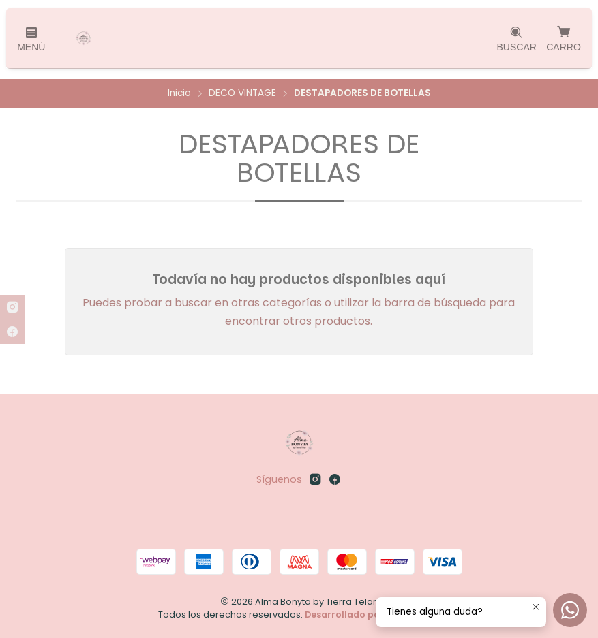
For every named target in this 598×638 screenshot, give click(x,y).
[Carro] (563, 38)
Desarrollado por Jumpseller (371, 614)
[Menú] (31, 38)
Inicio (179, 93)
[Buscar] (516, 38)
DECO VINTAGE (242, 93)
